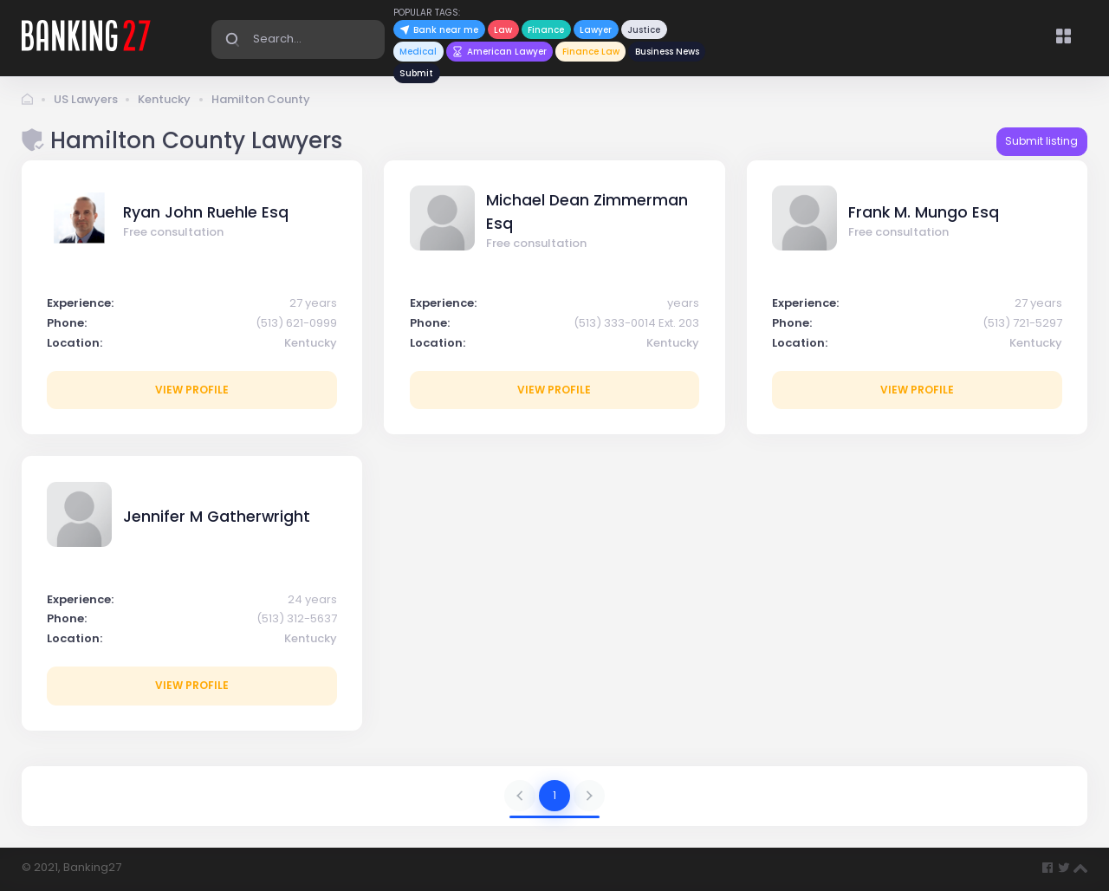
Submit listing (1041, 140)
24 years (312, 599)
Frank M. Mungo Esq (923, 212)
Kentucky (164, 99)
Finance (546, 29)
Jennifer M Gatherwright (216, 516)
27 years (313, 303)
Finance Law (590, 51)
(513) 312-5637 (296, 618)
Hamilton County (260, 99)
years (683, 303)
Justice (643, 29)
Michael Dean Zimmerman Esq (587, 211)
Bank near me (438, 29)
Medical (418, 51)
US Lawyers (86, 99)
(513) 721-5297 (1022, 323)
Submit (416, 73)
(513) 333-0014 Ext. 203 (636, 323)
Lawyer (596, 29)
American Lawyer (499, 51)
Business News (667, 51)
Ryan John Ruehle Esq (206, 212)
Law (503, 29)
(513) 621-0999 (296, 323)
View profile (192, 389)
